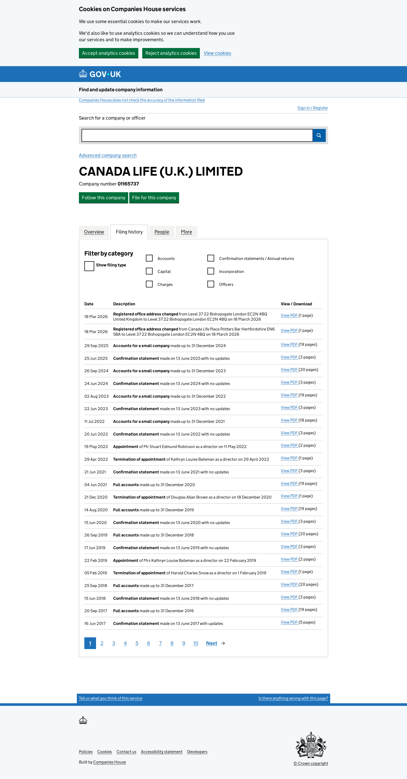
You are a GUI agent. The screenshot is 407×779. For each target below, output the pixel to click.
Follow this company (103, 198)
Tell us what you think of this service (110, 698)
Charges (159, 285)
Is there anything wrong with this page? (293, 698)
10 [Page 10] (195, 643)
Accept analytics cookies (108, 53)
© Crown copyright (311, 763)
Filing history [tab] (129, 232)
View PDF (290, 315)
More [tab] (186, 232)
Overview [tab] (94, 232)
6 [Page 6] (148, 643)
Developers (197, 751)
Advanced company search (108, 155)
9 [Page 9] (183, 643)
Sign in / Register (312, 107)
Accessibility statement (161, 751)
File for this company (154, 198)
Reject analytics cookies (171, 53)
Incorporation (225, 272)
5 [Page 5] (136, 643)
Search (319, 135)
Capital (158, 272)
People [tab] (161, 232)
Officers (220, 285)
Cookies (104, 751)
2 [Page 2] (101, 643)
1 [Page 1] (90, 643)
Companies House (109, 762)
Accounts (160, 259)
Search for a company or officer (112, 118)
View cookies (217, 53)
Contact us (126, 751)
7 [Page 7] (160, 643)
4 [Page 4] (125, 643)
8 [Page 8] (172, 643)
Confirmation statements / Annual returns (250, 259)
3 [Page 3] (113, 643)
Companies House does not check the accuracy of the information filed (142, 100)
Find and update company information (121, 90)
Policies (86, 751)
